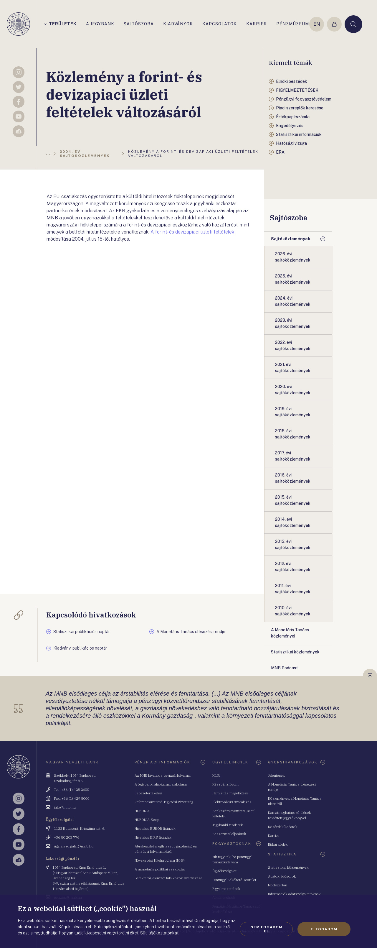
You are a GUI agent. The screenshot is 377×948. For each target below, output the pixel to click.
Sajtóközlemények (290, 238)
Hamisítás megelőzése (230, 793)
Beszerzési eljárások (229, 834)
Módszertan (277, 885)
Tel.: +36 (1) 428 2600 (71, 789)
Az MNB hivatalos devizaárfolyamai (163, 775)
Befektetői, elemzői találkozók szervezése (168, 878)
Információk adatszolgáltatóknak (294, 894)
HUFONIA (142, 811)
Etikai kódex (278, 844)
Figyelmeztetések (226, 888)
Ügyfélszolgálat (224, 871)
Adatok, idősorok (282, 876)
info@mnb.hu (65, 807)
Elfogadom (324, 929)
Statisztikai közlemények (288, 867)
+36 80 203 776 (66, 837)
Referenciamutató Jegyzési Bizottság (164, 802)
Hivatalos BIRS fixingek (153, 837)
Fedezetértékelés (148, 793)
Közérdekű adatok (282, 826)
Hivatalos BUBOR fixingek (155, 828)
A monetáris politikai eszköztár (160, 869)
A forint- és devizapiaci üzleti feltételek (192, 232)
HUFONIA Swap (147, 819)
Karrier (273, 835)
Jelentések (276, 775)
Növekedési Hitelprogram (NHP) (160, 860)
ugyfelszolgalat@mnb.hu (73, 846)
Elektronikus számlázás (232, 802)
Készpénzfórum (225, 784)
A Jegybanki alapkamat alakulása (161, 784)
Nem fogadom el (266, 929)
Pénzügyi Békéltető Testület (234, 880)
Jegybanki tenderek (227, 825)
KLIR (216, 775)
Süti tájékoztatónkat (159, 933)
